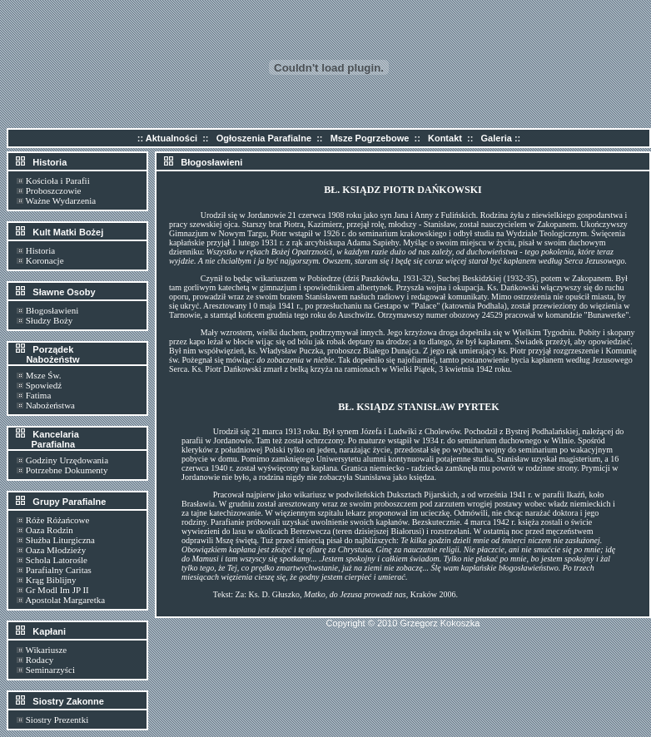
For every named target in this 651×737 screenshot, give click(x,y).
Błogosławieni (52, 310)
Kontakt (445, 138)
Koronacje (45, 260)
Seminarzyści (50, 670)
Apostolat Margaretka (65, 600)
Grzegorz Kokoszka (440, 623)
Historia (40, 250)
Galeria (496, 138)
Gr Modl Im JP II (57, 590)
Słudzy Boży (49, 320)
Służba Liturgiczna (60, 540)
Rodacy (40, 660)
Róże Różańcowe (58, 520)
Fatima (39, 395)
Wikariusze (46, 650)
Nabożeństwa (50, 405)
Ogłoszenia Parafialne (263, 138)
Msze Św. (44, 375)
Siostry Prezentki (57, 720)
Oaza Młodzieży (56, 550)
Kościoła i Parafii (58, 180)
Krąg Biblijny (51, 580)
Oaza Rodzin (49, 530)
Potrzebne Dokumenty (67, 470)
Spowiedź (44, 385)
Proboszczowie (54, 190)
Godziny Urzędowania (67, 460)
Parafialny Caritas (59, 570)
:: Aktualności (167, 138)
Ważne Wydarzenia (61, 200)
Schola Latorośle (56, 560)
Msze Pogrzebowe (370, 138)
